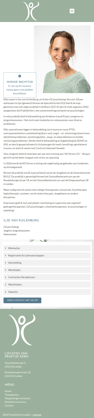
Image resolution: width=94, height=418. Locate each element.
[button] (72, 11)
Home (8, 391)
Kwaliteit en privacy (15, 401)
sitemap (37, 414)
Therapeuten (12, 394)
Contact (9, 405)
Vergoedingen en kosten (17, 398)
